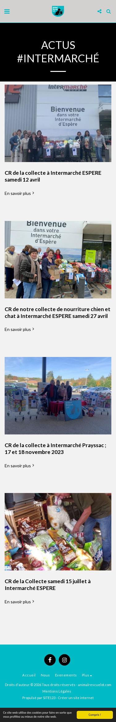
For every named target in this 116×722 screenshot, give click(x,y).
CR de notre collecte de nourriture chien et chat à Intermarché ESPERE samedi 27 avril (57, 312)
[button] (7, 11)
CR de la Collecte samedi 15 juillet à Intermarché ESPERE (48, 584)
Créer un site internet (76, 698)
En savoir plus (20, 193)
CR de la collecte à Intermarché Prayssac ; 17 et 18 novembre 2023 (55, 448)
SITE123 (49, 698)
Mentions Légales (56, 691)
